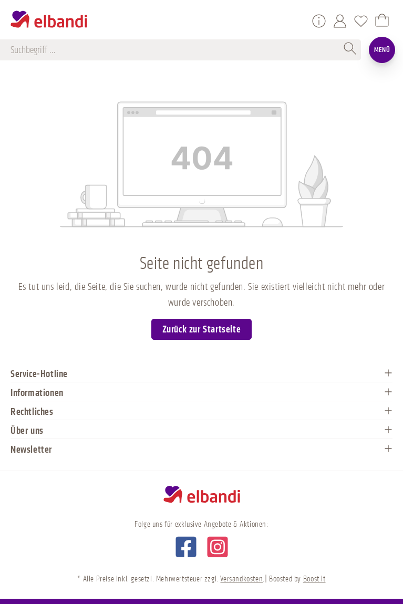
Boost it (314, 579)
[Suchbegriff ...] (175, 50)
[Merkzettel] (360, 21)
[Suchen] (350, 49)
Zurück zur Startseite (201, 329)
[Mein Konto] (339, 21)
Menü (382, 49)
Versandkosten (241, 579)
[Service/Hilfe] (318, 21)
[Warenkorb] (381, 21)
